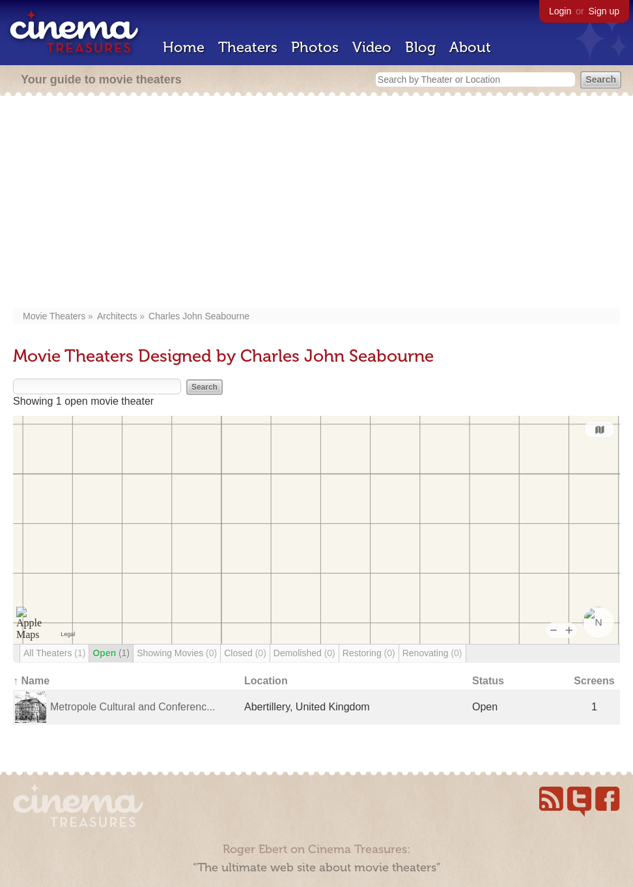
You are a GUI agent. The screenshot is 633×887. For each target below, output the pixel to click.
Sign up (604, 11)
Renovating (432, 653)
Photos (315, 47)
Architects (117, 316)
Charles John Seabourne (198, 316)
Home (183, 47)
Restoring (369, 653)
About (470, 47)
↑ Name (31, 680)
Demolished (304, 653)
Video (371, 47)
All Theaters (54, 653)
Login (560, 11)
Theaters (247, 47)
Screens (594, 680)
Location (266, 680)
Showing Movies (177, 653)
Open (111, 653)
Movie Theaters (54, 316)
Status (488, 680)
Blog (420, 47)
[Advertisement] (316, 203)
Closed (245, 653)
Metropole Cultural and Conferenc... (132, 706)
